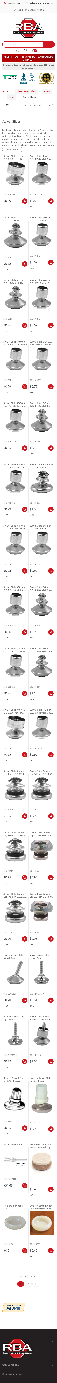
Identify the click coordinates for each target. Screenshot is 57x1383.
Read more (12, 149)
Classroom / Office (26, 91)
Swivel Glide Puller (13, 1144)
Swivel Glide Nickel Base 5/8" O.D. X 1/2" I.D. (40, 1018)
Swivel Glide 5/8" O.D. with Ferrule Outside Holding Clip (41, 343)
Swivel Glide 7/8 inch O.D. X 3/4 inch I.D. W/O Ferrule (42, 650)
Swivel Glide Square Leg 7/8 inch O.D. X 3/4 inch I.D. (14, 895)
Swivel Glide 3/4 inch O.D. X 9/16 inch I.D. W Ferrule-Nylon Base (14, 589)
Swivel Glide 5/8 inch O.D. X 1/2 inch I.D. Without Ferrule (40, 404)
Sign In (20, 9)
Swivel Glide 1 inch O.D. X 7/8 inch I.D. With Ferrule (13, 157)
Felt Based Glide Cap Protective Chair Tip (40, 1146)
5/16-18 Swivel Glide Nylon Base (13, 1018)
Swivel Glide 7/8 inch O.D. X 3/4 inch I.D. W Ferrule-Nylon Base (40, 711)
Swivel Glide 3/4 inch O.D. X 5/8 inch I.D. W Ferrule (14, 527)
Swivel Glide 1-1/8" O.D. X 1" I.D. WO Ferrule (13, 219)
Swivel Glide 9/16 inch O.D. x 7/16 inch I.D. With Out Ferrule (14, 282)
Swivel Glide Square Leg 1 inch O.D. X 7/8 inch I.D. (13, 772)
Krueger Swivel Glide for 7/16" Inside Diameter (14, 1079)
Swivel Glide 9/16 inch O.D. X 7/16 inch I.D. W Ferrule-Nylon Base (41, 282)
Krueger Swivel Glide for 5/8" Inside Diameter (40, 1079)
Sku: (5, 194)
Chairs (47, 91)
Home (5, 91)
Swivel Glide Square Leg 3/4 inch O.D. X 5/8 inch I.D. (41, 772)
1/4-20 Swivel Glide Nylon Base (39, 957)
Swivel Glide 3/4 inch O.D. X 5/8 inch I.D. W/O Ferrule (42, 589)
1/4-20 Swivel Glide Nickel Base (13, 957)
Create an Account (36, 9)
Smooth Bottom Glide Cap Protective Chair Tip (41, 1207)
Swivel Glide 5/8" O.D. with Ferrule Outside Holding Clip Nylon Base (14, 404)
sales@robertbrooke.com (42, 3)
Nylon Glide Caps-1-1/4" (13, 1207)
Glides (11, 96)
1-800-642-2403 (14, 3)
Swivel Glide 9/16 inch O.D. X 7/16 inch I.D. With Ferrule (41, 219)
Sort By (28, 105)
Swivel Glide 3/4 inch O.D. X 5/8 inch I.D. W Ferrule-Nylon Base (14, 650)
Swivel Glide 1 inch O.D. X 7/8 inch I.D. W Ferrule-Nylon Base (40, 157)
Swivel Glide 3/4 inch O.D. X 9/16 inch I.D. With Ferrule (40, 527)
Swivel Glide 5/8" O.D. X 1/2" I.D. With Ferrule (15, 343)
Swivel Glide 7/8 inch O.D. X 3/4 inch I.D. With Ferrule (14, 711)
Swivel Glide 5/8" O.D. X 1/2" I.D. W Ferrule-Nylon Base (14, 466)
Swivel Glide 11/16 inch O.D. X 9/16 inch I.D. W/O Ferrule (42, 466)
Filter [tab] (6, 104)
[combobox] (23, 44)
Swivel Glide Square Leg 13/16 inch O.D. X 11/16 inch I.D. (14, 834)
